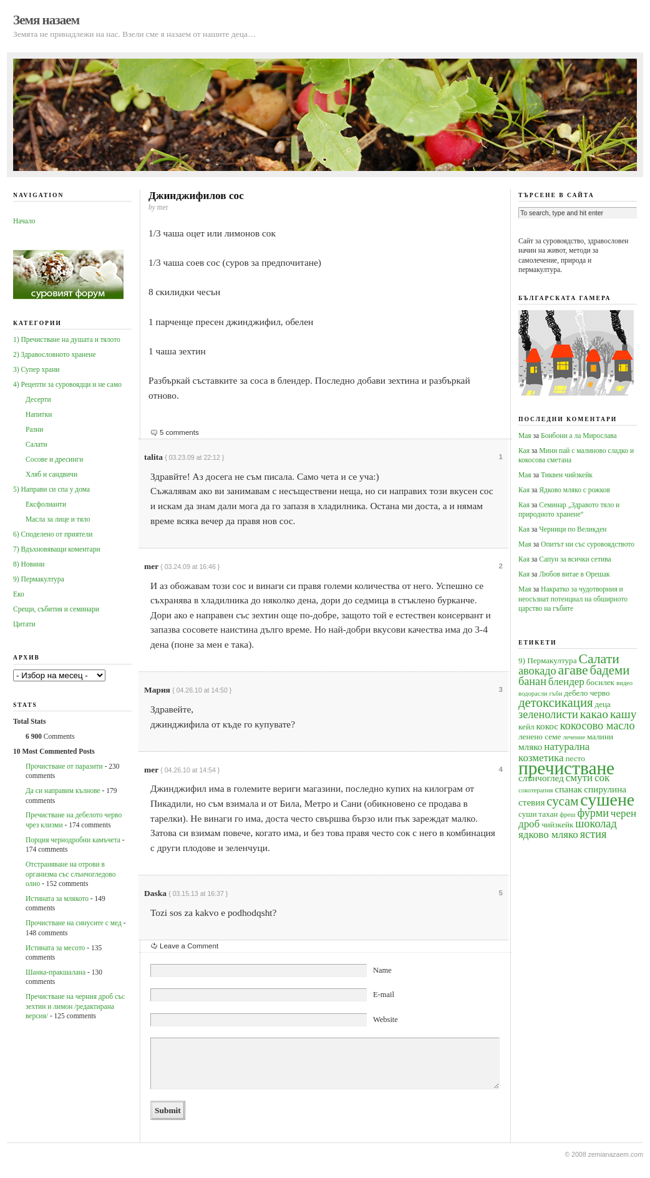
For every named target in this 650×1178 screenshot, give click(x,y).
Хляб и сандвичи (51, 474)
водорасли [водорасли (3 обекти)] (533, 693)
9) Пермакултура (38, 579)
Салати (36, 444)
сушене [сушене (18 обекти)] (607, 799)
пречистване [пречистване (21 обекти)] (566, 768)
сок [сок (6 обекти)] (601, 778)
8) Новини (28, 564)
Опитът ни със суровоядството (587, 544)
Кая (524, 450)
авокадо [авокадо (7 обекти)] (537, 670)
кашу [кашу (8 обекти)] (623, 714)
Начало (24, 221)
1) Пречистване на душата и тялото (66, 339)
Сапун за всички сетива (575, 559)
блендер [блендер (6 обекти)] (566, 682)
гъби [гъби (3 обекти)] (555, 693)
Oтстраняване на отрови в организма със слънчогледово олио (70, 873)
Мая (524, 435)
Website (385, 1019)
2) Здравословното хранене (54, 354)
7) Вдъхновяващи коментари (56, 549)
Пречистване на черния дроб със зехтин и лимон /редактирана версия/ (75, 1006)
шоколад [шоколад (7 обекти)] (595, 823)
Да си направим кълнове (63, 790)
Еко (18, 594)
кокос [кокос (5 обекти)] (547, 726)
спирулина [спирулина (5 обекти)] (605, 789)
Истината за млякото (57, 898)
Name (382, 970)
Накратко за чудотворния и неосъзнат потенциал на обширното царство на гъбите (573, 598)
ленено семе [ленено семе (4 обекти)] (539, 736)
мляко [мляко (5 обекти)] (530, 746)
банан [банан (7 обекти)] (532, 681)
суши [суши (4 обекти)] (527, 814)
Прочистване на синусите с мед (74, 923)
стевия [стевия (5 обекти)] (531, 802)
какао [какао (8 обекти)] (594, 714)
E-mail (383, 994)
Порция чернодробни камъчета (73, 840)
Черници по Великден (572, 529)
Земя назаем (46, 19)
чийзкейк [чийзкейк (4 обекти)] (557, 824)
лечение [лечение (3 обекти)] (574, 737)
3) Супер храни (36, 369)
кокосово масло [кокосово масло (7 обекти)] (597, 725)
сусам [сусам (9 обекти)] (562, 801)
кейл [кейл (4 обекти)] (526, 726)
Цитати (24, 624)
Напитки (39, 414)
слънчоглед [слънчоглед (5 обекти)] (541, 777)
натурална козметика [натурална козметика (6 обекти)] (553, 752)
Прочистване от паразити (64, 766)
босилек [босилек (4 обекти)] (600, 682)
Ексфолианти (46, 504)
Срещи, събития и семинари (56, 609)
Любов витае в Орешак (574, 574)
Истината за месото (55, 948)
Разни (34, 429)
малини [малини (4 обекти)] (600, 736)
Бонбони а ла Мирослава (579, 435)
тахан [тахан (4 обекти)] (548, 814)
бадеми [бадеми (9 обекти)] (610, 670)
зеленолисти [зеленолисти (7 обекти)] (548, 714)
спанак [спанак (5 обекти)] (568, 789)
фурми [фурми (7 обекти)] (593, 813)
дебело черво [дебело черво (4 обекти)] (586, 693)
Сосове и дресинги (54, 459)
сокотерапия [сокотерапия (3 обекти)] (535, 790)
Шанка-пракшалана (55, 972)
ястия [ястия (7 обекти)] (593, 834)
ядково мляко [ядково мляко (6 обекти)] (548, 834)
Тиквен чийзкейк (567, 475)
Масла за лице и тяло (58, 519)
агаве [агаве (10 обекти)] (573, 670)
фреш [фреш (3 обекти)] (567, 814)
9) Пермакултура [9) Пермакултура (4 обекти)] (547, 660)
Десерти (38, 399)
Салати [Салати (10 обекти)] (598, 658)
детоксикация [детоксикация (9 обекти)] (555, 702)
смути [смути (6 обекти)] (579, 778)
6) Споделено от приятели (52, 534)
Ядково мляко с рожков (574, 490)
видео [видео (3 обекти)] (624, 682)
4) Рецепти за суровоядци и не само (67, 384)
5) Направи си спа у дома (51, 489)
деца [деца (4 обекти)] (602, 704)
